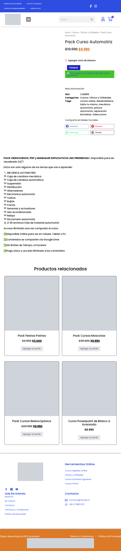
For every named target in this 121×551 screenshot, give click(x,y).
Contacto (9, 505)
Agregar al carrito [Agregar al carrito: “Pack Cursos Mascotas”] (89, 348)
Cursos (75, 32)
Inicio (67, 32)
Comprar (73, 67)
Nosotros (9, 496)
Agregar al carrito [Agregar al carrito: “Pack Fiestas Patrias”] (32, 348)
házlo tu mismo (89, 104)
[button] (28, 19)
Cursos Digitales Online (13, 3)
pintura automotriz (91, 109)
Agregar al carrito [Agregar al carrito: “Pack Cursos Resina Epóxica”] (32, 434)
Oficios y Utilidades (34, 3)
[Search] (91, 19)
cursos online (87, 101)
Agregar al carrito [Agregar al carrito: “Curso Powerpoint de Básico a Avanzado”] (89, 437)
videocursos (99, 114)
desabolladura (104, 101)
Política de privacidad (15, 514)
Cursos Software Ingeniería (14, 8)
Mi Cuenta (10, 501)
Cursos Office (35, 8)
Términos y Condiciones (17, 509)
